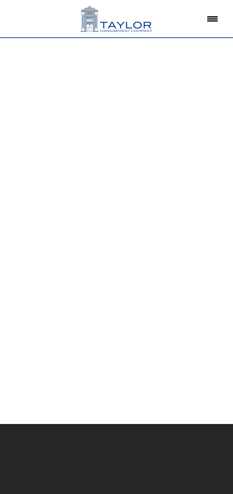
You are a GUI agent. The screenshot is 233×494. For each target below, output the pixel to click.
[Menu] (212, 18)
